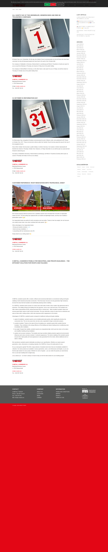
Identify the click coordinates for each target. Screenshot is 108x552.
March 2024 (80, 93)
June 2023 (79, 109)
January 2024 (80, 97)
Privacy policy (60, 4)
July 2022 (79, 128)
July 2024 (79, 86)
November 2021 (81, 142)
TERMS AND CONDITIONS (62, 391)
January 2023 (80, 117)
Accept (47, 4)
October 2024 (80, 80)
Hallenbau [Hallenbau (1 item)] (79, 169)
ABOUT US (39, 391)
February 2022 (80, 137)
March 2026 (80, 49)
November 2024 (81, 78)
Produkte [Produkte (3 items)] (78, 171)
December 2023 (81, 98)
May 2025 (79, 67)
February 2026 (80, 51)
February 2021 (80, 159)
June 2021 (79, 151)
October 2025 (80, 58)
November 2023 (81, 100)
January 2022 (80, 138)
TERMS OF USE (60, 397)
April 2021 (79, 155)
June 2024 (79, 87)
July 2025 (79, 64)
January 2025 (80, 75)
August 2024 (80, 84)
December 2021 (81, 140)
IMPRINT (58, 393)
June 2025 (79, 66)
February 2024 (80, 95)
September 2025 (81, 60)
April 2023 (79, 113)
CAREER (39, 397)
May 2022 (79, 131)
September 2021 (81, 146)
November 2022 (81, 120)
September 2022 (81, 124)
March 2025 (80, 71)
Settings (53, 4)
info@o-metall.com (20, 86)
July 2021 (79, 149)
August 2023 (80, 106)
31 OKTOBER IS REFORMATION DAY (25, 98)
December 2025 (81, 55)
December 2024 (81, 77)
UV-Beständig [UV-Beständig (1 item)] (91, 171)
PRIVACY (58, 395)
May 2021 (79, 153)
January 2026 (80, 53)
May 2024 (79, 89)
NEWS (38, 395)
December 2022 (81, 118)
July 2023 (79, 108)
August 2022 (80, 126)
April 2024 (79, 91)
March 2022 (80, 135)
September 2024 (81, 82)
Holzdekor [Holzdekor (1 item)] (83, 169)
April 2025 (79, 69)
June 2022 (79, 129)
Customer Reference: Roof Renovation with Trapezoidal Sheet (38, 183)
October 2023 (80, 102)
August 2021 (80, 148)
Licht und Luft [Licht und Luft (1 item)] (89, 169)
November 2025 (81, 57)
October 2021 (80, 144)
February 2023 (80, 115)
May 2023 (79, 111)
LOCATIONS (40, 393)
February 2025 (80, 73)
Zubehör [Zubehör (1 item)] (78, 176)
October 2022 (80, 122)
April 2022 (79, 133)
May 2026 (79, 46)
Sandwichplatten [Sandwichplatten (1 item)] (84, 171)
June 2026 (79, 44)
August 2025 (80, 62)
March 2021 (80, 157)
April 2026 (79, 47)
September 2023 (81, 104)
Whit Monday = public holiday (84, 30)
